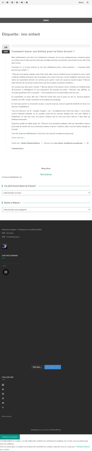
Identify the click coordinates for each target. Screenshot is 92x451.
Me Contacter (46, 174)
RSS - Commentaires (10, 237)
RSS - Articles (8, 233)
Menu (81, 2)
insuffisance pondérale (73, 143)
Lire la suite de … (18, 137)
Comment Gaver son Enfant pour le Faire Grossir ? (43, 51)
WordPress (56, 430)
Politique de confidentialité (30, 229)
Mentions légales (9, 229)
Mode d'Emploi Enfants (30, 143)
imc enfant (58, 143)
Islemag (34, 430)
